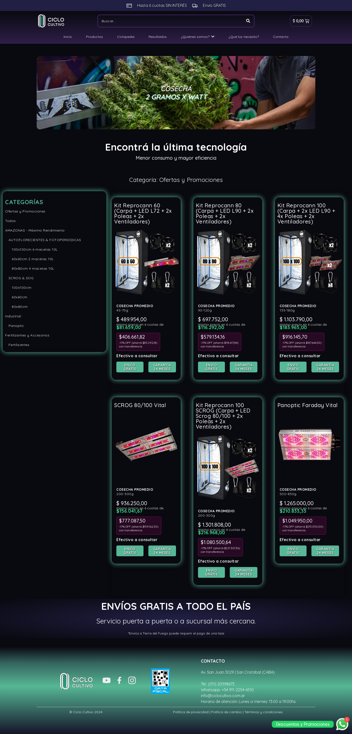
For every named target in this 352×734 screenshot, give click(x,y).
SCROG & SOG (19, 278)
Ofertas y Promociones (25, 211)
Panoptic (14, 325)
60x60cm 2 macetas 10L (29, 259)
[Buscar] (170, 21)
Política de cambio (226, 712)
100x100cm (18, 287)
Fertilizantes (17, 345)
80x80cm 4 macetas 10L (29, 268)
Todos (10, 221)
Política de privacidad (191, 712)
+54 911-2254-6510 (238, 689)
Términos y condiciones (263, 712)
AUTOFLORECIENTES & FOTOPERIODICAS (43, 240)
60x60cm (16, 297)
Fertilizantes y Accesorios (27, 335)
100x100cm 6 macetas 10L (31, 249)
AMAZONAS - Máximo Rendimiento (35, 230)
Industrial (13, 316)
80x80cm (16, 306)
